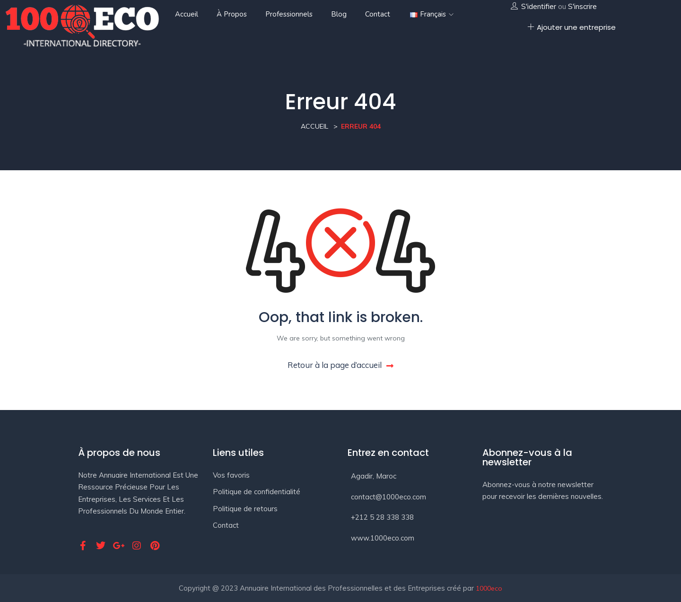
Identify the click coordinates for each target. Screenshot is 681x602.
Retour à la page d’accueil (340, 365)
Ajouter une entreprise (571, 27)
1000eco (489, 588)
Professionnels (289, 14)
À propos (232, 14)
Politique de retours (245, 508)
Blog (339, 14)
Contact (377, 14)
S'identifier (538, 6)
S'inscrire (582, 6)
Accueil (186, 14)
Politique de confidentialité (256, 491)
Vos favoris (231, 475)
